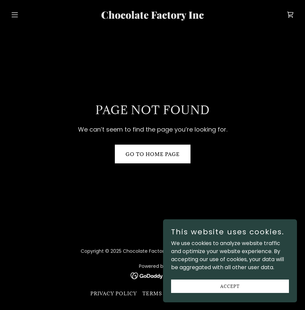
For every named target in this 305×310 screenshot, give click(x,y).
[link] (152, 17)
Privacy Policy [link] (113, 293)
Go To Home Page (153, 154)
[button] (29, 14)
